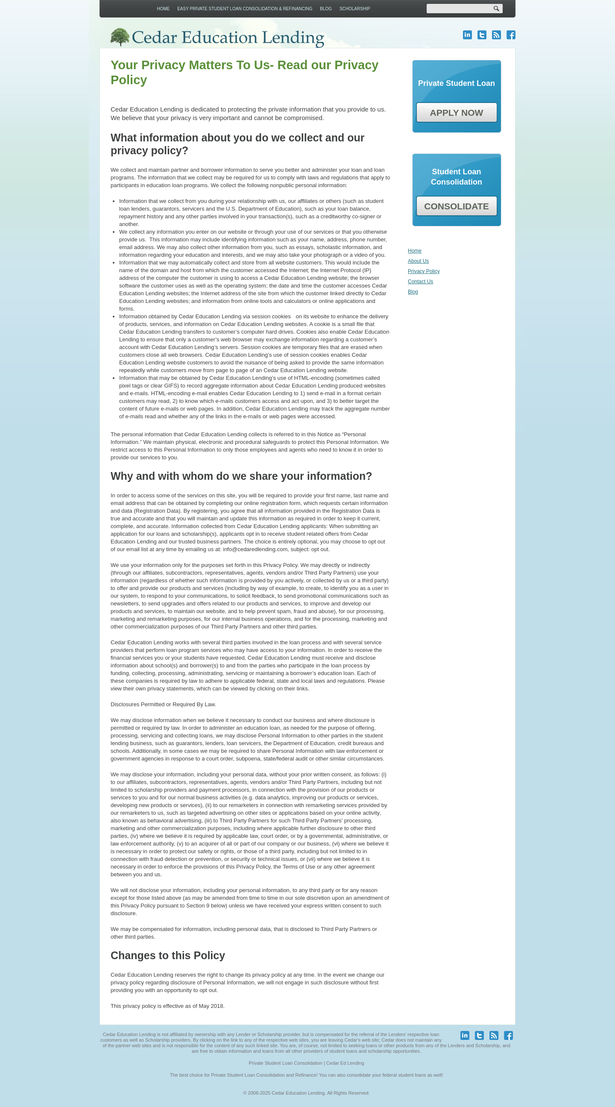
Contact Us (420, 282)
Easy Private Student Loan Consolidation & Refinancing (244, 8)
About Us (418, 261)
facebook (511, 34)
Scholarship (355, 8)
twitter (481, 34)
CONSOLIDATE (456, 206)
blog (496, 34)
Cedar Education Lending (216, 38)
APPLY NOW (456, 112)
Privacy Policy (424, 271)
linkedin (467, 34)
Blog (326, 8)
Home (163, 8)
